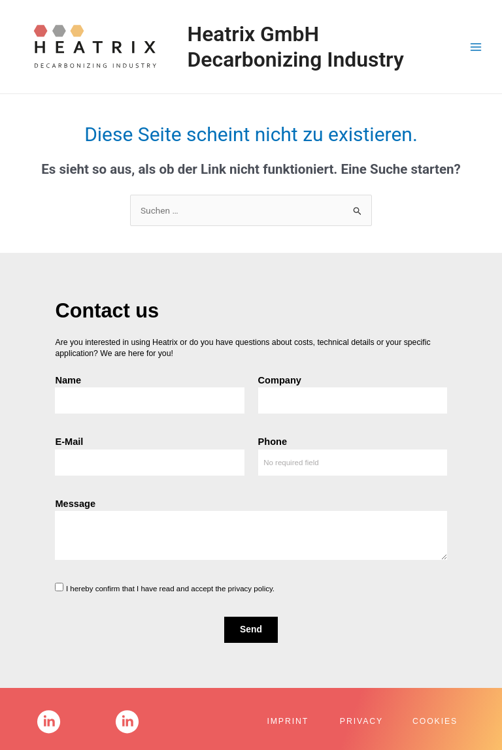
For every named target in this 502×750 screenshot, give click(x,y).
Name (68, 380)
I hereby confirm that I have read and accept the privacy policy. (170, 589)
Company (279, 380)
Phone (273, 441)
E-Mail (69, 441)
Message (75, 503)
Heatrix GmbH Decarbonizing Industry (296, 46)
